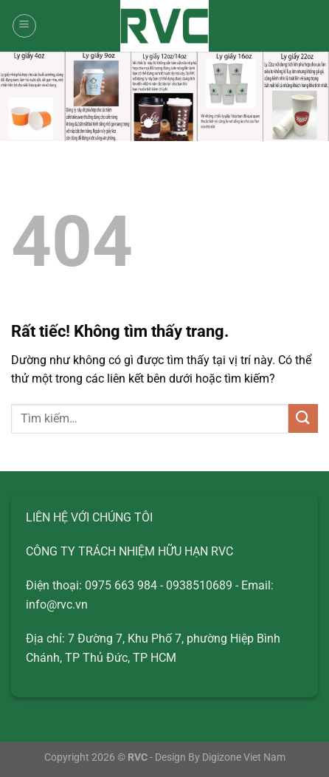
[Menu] (24, 26)
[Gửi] (303, 418)
